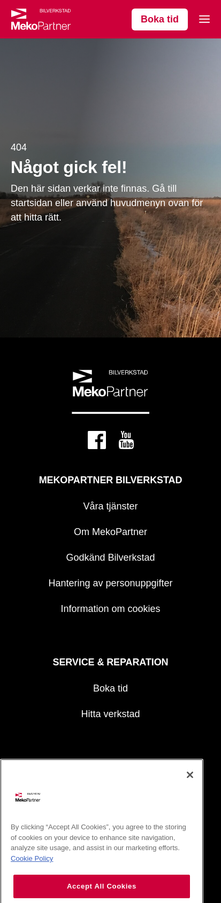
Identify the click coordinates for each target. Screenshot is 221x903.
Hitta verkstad (110, 714)
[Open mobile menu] (204, 19)
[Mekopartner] (41, 19)
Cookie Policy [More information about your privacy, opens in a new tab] (32, 870)
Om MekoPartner (110, 532)
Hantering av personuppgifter (110, 583)
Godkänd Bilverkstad (110, 557)
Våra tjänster (110, 506)
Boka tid (160, 19)
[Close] (190, 786)
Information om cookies (110, 608)
